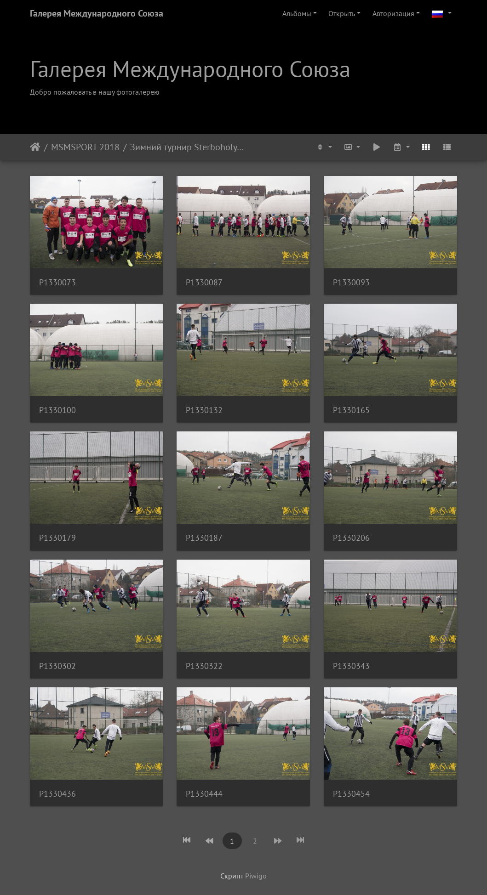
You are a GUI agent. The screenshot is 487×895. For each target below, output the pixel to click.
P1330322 (204, 666)
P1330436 (57, 794)
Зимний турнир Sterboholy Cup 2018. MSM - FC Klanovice (187, 147)
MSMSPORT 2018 (85, 147)
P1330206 (351, 538)
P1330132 (204, 410)
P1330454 (351, 794)
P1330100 (57, 410)
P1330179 (57, 538)
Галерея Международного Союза (96, 13)
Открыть (341, 13)
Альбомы (296, 13)
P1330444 (204, 794)
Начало (35, 147)
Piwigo (256, 875)
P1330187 (204, 538)
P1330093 (351, 282)
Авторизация (393, 13)
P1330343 (351, 666)
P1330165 (351, 410)
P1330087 (204, 282)
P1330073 (57, 282)
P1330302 (57, 666)
